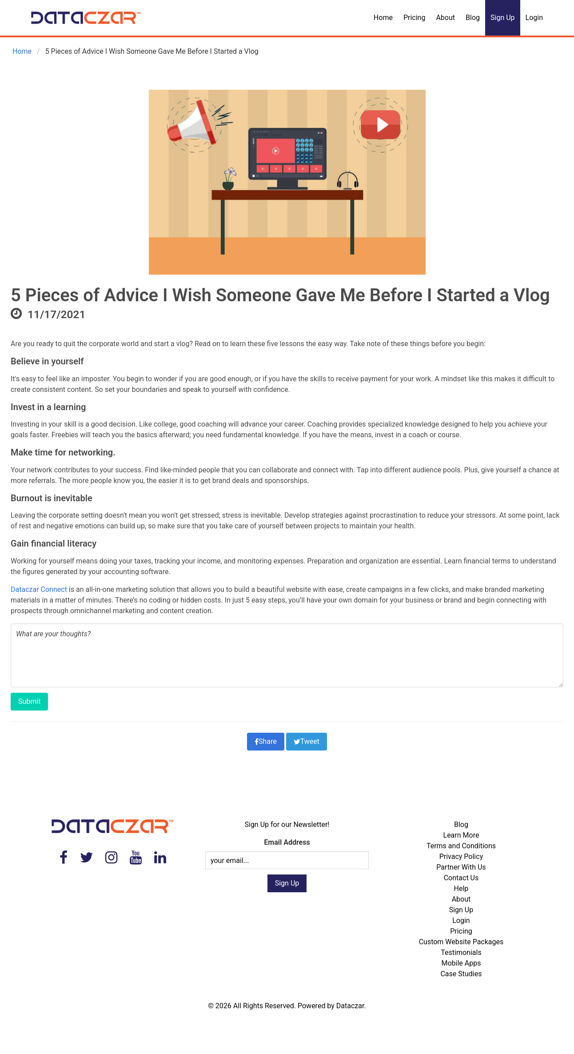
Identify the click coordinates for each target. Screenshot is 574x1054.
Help (461, 888)
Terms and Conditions (461, 846)
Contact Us (461, 878)
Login (534, 17)
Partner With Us (461, 867)
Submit (29, 701)
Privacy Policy (461, 856)
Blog (473, 17)
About (445, 17)
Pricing (414, 17)
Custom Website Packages (461, 942)
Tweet (306, 741)
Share (266, 741)
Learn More (461, 835)
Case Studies (461, 974)
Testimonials (461, 952)
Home (383, 17)
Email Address (287, 842)
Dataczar (350, 1006)
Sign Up (502, 17)
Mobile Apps (461, 963)
